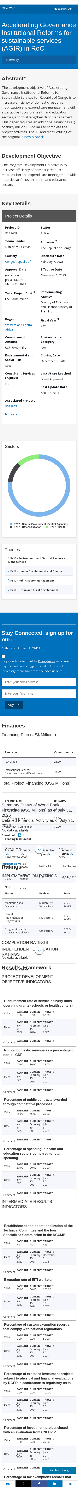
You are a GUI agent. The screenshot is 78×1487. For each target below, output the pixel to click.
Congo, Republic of (18, 262)
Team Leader (15, 241)
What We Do (9, 8)
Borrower (49, 241)
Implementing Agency (51, 294)
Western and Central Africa (18, 327)
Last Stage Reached (56, 373)
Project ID (12, 227)
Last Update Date (54, 387)
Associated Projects (20, 400)
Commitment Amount (15, 339)
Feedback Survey (59, 1470)
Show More (33, 137)
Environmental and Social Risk (19, 357)
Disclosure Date (52, 256)
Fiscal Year (50, 319)
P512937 (11, 406)
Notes (9, 414)
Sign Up (14, 705)
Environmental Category (51, 339)
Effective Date (51, 269)
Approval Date (15, 269)
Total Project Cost (20, 292)
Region (10, 319)
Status (46, 227)
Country (11, 256)
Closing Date (50, 355)
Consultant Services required (20, 375)
